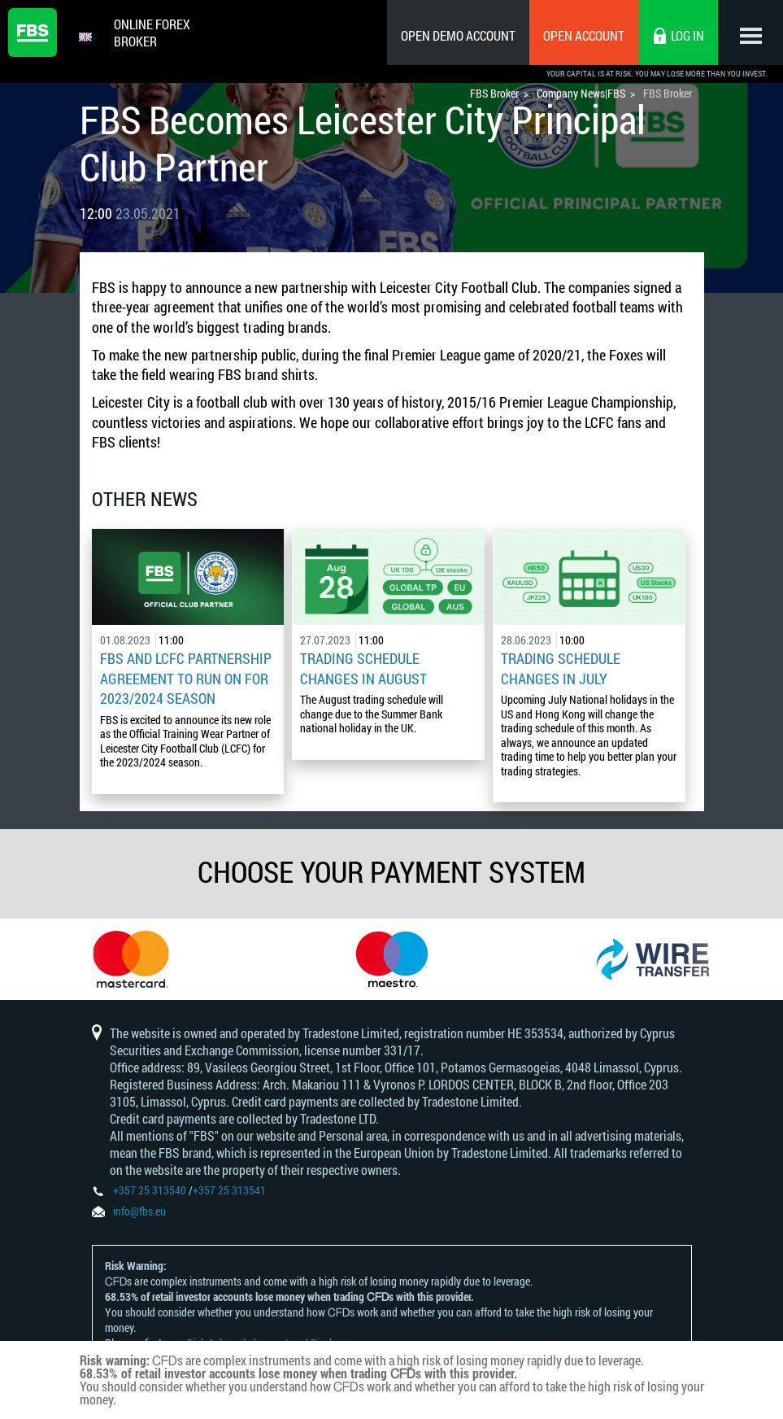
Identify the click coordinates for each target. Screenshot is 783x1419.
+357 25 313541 (229, 1190)
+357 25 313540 (149, 1190)
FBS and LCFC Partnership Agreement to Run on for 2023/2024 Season (186, 678)
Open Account (583, 35)
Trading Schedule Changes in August (363, 668)
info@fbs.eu (139, 1211)
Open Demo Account (458, 35)
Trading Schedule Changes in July (560, 668)
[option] (130, 959)
